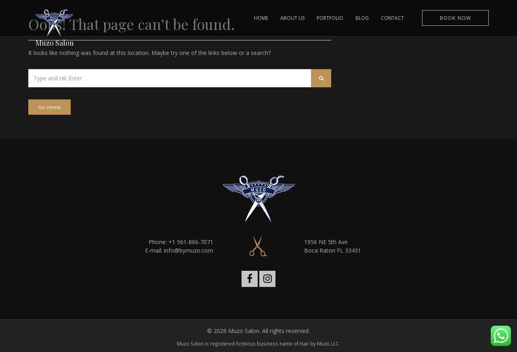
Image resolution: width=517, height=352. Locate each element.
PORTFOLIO (330, 18)
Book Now (455, 18)
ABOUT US (292, 18)
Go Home (49, 107)
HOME (261, 18)
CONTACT (392, 18)
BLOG (362, 18)
